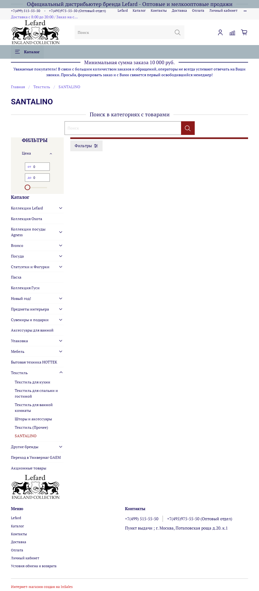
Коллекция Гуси (25, 287)
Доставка (179, 10)
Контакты (159, 10)
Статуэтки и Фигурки (30, 266)
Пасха (16, 277)
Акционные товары (28, 468)
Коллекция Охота (26, 218)
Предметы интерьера (30, 309)
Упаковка (19, 340)
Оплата (198, 10)
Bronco (17, 245)
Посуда (17, 256)
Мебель (17, 351)
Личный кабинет (223, 10)
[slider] (28, 187)
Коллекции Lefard (27, 208)
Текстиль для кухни (32, 382)
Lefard (123, 10)
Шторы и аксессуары (33, 418)
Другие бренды (24, 446)
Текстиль (41, 86)
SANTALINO (25, 435)
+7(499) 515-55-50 (25, 10)
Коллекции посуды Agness (28, 231)
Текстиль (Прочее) (31, 427)
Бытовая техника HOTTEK (34, 362)
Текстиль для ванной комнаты (34, 407)
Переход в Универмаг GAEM (36, 457)
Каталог (139, 10)
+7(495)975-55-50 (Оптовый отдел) (77, 10)
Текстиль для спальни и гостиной (36, 393)
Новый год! (21, 298)
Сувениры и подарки (30, 319)
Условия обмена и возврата (34, 566)
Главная (18, 86)
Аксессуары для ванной (32, 330)
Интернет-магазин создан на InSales (42, 586)
